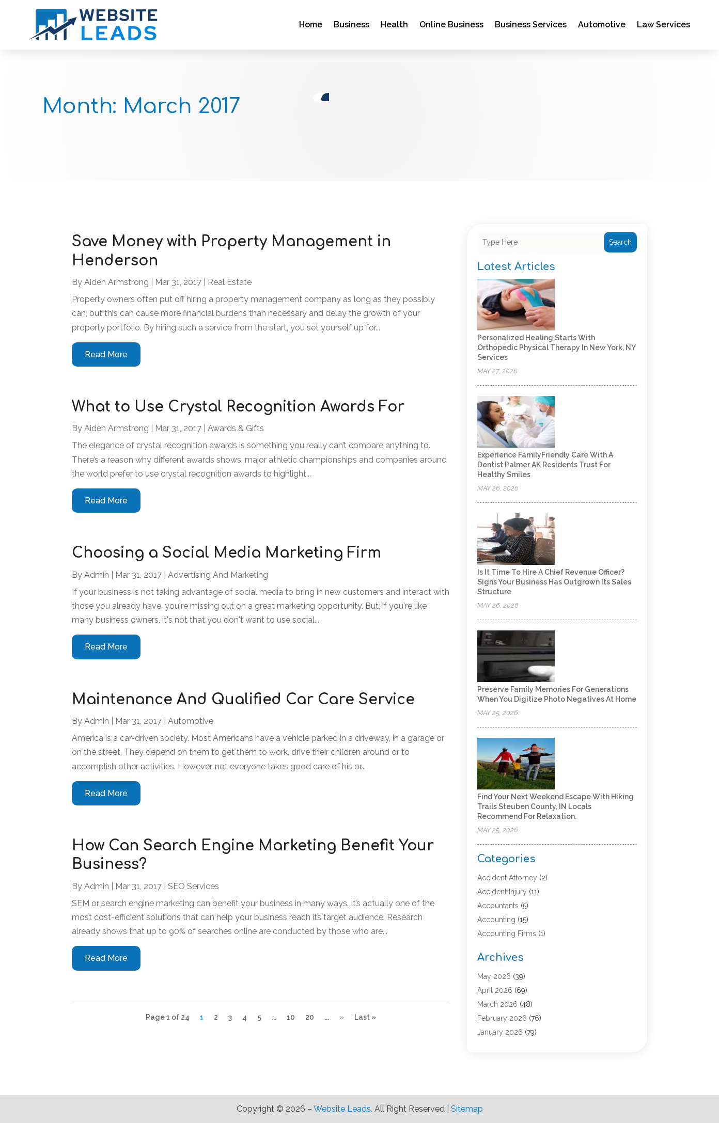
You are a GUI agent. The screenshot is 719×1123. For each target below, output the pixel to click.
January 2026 (500, 1032)
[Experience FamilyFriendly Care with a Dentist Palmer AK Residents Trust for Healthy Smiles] (516, 422)
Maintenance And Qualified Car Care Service (243, 699)
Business (351, 24)
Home (310, 24)
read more (106, 354)
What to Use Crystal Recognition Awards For (238, 407)
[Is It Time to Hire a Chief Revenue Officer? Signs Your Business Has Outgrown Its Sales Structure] (516, 539)
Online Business (451, 24)
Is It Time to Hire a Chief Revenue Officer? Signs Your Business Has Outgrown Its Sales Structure (554, 582)
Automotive (602, 24)
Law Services (663, 24)
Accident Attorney (507, 878)
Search (620, 242)
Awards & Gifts (236, 428)
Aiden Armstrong (116, 282)
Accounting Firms (506, 933)
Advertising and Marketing (218, 575)
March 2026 (497, 1004)
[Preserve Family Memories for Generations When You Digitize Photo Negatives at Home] (516, 657)
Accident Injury (502, 892)
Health (394, 24)
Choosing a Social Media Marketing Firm (226, 553)
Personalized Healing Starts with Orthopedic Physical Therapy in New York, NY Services (556, 347)
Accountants (498, 905)
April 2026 (494, 990)
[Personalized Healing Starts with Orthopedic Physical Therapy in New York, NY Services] (516, 305)
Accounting (496, 919)
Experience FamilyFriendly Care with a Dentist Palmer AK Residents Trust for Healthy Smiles (545, 465)
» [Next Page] (341, 1017)
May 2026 (494, 976)
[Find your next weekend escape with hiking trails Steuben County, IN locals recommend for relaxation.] (516, 764)
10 (291, 1017)
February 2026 (502, 1018)
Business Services (531, 24)
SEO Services (193, 886)
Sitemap (467, 1109)
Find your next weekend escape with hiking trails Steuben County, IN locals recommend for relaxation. (555, 806)
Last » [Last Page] (365, 1017)
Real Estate (230, 282)
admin (96, 575)
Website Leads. (343, 1109)
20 (309, 1017)
